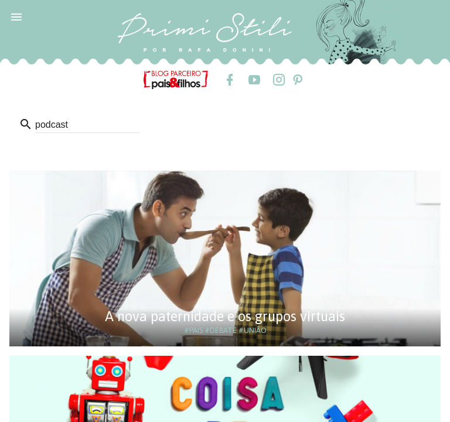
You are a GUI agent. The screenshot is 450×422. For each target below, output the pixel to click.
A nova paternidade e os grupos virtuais (225, 316)
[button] (16, 16)
